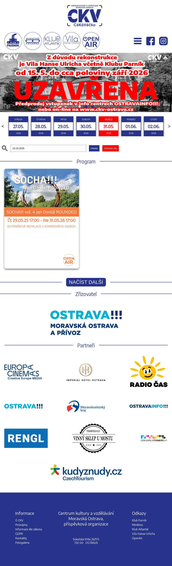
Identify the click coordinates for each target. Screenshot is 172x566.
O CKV (19, 520)
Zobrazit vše (110, 148)
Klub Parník (139, 520)
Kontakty (21, 538)
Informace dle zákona (28, 529)
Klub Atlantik (140, 529)
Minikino (137, 525)
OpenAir (137, 538)
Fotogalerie (22, 542)
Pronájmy (21, 525)
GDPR (19, 533)
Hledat (94, 148)
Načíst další (86, 282)
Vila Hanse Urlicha (143, 533)
